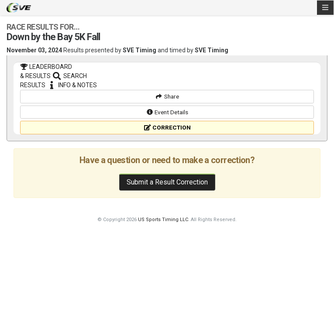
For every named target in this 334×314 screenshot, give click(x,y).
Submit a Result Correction (167, 222)
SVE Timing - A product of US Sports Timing (19, 7)
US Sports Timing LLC (163, 260)
